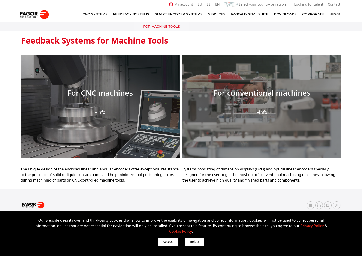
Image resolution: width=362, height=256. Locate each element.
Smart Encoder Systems (178, 14)
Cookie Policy (180, 231)
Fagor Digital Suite (249, 14)
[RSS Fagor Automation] (336, 205)
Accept (168, 241)
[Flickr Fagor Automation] (310, 205)
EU (200, 4)
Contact (334, 4)
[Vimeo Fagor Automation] (328, 205)
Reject (194, 241)
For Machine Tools (161, 26)
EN (217, 4)
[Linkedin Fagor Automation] (319, 205)
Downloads (285, 14)
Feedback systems (131, 14)
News (334, 14)
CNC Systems (94, 14)
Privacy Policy (312, 225)
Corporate (313, 14)
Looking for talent (308, 4)
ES (209, 4)
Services (217, 14)
